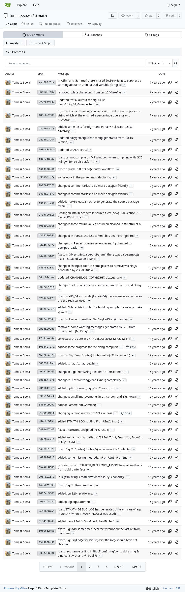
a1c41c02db (46, 521)
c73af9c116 (46, 214)
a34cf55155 (46, 421)
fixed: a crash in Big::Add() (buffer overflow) (86, 169)
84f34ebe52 (46, 404)
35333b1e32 (46, 203)
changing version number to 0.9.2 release (85, 413)
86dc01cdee (46, 277)
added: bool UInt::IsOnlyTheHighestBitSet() (86, 521)
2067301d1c (46, 287)
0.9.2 (125, 413)
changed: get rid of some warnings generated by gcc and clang (99, 285)
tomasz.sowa (21, 16)
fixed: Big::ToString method (75, 485)
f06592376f (46, 225)
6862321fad (46, 363)
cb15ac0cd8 (46, 328)
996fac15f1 (46, 476)
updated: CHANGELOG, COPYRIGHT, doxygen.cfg (90, 278)
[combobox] (159, 63)
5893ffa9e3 (46, 309)
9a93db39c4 (46, 139)
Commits (33, 35)
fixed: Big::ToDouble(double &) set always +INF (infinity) (94, 449)
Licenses (167, 588)
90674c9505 (46, 493)
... (124, 84)
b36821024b (46, 235)
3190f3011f (46, 413)
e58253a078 (46, 355)
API (178, 588)
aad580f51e (46, 82)
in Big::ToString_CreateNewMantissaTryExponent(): (91, 477)
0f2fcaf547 (46, 102)
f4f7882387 (46, 267)
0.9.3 (131, 347)
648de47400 (46, 429)
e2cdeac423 (46, 298)
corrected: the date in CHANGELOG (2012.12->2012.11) (93, 339)
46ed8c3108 (46, 256)
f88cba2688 (46, 115)
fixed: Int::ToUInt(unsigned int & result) (83, 430)
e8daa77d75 (46, 379)
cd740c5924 (46, 245)
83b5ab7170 (46, 193)
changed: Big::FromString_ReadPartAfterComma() (90, 372)
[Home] (7, 5)
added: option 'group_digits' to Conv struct (86, 388)
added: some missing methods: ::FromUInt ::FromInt (92, 457)
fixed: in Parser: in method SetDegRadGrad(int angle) (92, 319)
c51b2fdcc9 (46, 396)
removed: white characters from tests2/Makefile (89, 92)
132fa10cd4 (46, 159)
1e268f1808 (46, 485)
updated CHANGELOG (72, 150)
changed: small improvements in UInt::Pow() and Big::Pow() (96, 397)
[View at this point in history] (177, 83)
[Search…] (175, 63)
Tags (152, 35)
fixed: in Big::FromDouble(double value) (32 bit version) (94, 355)
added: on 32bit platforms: (75, 494)
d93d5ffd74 (46, 177)
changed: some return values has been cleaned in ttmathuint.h (99, 224)
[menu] (152, 588)
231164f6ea (46, 388)
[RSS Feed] (112, 16)
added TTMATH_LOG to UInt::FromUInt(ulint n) (88, 421)
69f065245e (46, 530)
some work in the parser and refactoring (84, 177)
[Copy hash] (170, 83)
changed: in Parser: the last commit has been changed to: (95, 236)
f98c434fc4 (46, 149)
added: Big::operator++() (74, 502)
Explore (22, 5)
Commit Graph (40, 43)
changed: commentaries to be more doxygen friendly (93, 186)
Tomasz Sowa (21, 82)
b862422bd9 (46, 319)
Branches (92, 35)
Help (36, 5)
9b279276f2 (46, 185)
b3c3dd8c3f (46, 553)
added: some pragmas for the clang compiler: (88, 347)
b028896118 (46, 457)
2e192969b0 (46, 371)
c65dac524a (46, 542)
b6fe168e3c (46, 501)
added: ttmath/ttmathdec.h (76, 364)
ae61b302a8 (46, 511)
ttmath (41, 16)
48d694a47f (46, 128)
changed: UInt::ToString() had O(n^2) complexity (89, 380)
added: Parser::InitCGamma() (77, 405)
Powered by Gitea (15, 588)
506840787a (46, 346)
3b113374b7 (46, 92)
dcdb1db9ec (46, 169)
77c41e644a (46, 338)
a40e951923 (46, 449)
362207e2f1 (46, 439)
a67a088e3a (46, 467)
